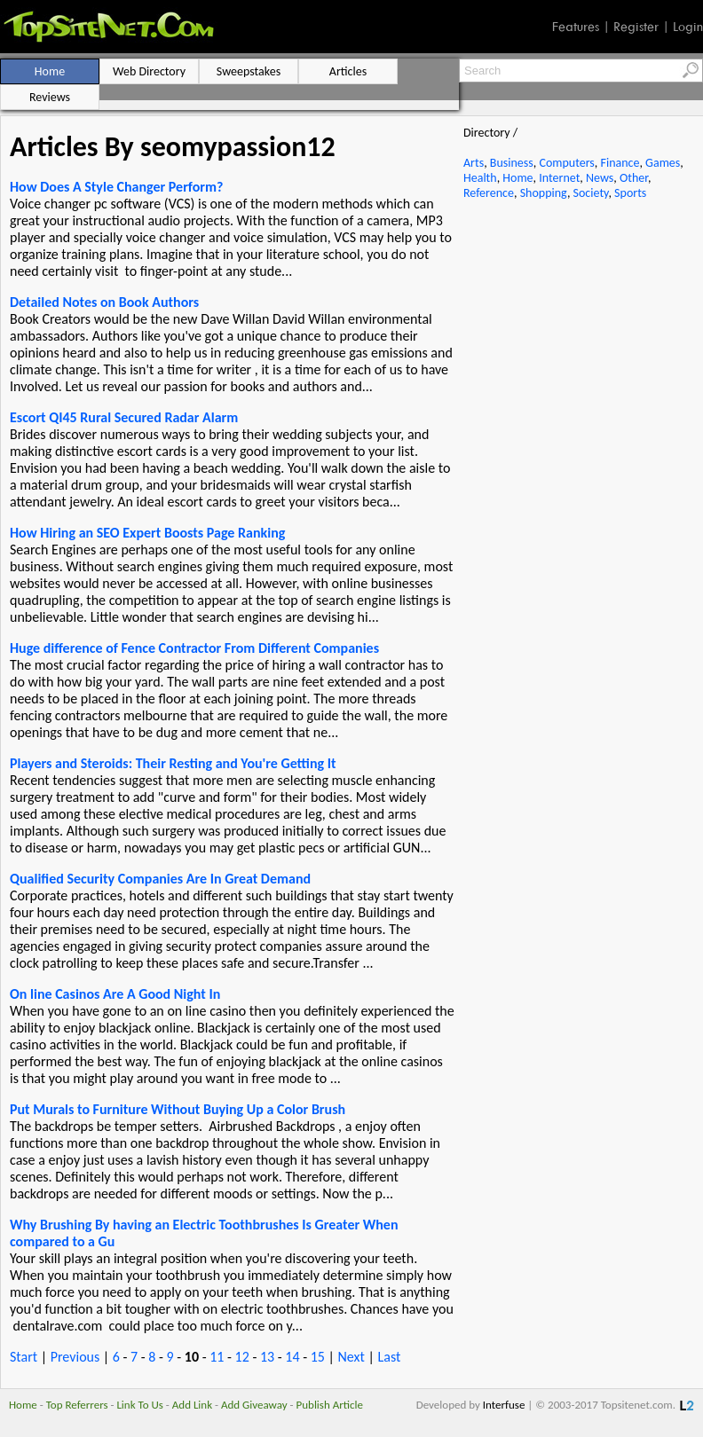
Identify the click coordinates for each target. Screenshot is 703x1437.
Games (662, 162)
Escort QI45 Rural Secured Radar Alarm (124, 417)
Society (591, 192)
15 (318, 1356)
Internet (559, 177)
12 (242, 1356)
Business (511, 162)
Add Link (192, 1404)
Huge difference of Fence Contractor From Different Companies (194, 648)
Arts (473, 162)
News (599, 177)
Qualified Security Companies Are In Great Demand (160, 878)
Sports (630, 192)
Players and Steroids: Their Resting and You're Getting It (173, 763)
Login (688, 27)
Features (575, 27)
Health (480, 177)
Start (23, 1356)
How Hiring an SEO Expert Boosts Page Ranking (147, 532)
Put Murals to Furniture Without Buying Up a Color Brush (177, 1109)
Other (634, 177)
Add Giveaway (254, 1404)
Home (517, 177)
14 (292, 1356)
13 (267, 1356)
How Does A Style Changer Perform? (116, 186)
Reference (488, 192)
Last (388, 1356)
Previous (75, 1356)
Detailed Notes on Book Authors (104, 302)
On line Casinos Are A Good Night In (115, 993)
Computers (566, 162)
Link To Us (139, 1404)
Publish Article (329, 1404)
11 (216, 1356)
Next (350, 1356)
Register (636, 27)
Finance (619, 162)
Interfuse (504, 1404)
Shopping (543, 192)
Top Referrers (77, 1404)
